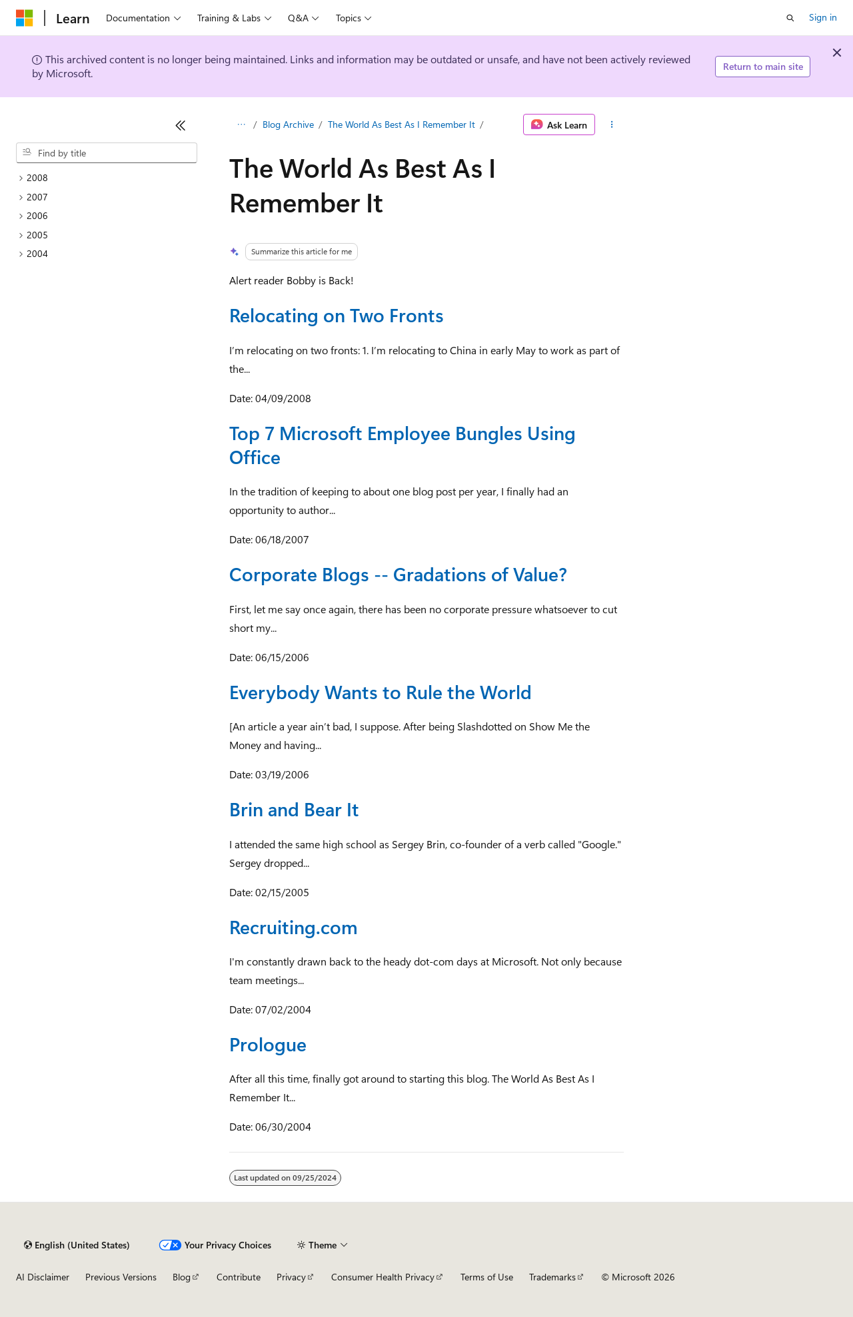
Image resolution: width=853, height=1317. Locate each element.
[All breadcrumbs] (241, 124)
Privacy (291, 1276)
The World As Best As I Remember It (401, 124)
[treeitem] (106, 178)
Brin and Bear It (294, 808)
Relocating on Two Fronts (336, 314)
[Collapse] (180, 125)
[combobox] (106, 153)
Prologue (268, 1043)
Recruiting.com (293, 926)
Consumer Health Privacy (382, 1276)
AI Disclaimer (42, 1276)
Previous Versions (121, 1276)
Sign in (823, 17)
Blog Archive (288, 124)
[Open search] (790, 18)
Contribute (239, 1276)
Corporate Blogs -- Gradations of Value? (398, 573)
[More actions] (612, 124)
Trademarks (552, 1276)
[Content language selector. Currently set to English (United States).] (77, 1245)
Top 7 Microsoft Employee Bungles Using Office (402, 444)
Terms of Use (486, 1276)
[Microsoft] (24, 18)
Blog (182, 1276)
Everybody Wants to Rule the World (380, 691)
